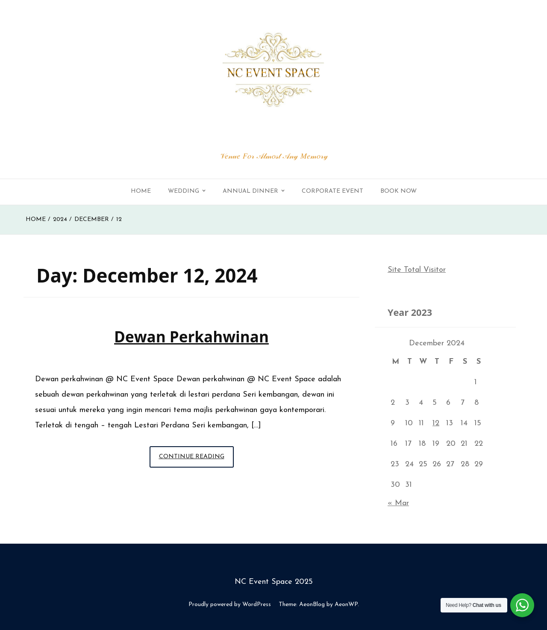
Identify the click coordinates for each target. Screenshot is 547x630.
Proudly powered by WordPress (229, 604)
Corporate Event (332, 191)
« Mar (398, 503)
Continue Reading (196, 459)
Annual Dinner (250, 191)
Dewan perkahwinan (191, 337)
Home (141, 191)
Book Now (398, 191)
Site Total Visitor (417, 270)
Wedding (183, 191)
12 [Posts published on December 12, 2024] (435, 423)
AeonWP (346, 604)
